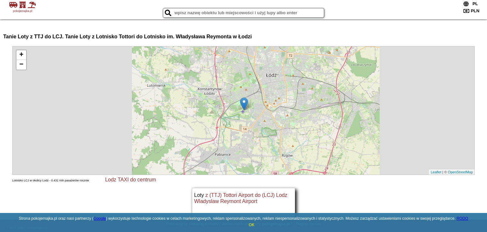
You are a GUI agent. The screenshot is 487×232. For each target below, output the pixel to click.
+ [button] (21, 55)
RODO (462, 218)
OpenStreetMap (460, 172)
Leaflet (436, 172)
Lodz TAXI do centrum (130, 179)
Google (100, 218)
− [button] (21, 65)
